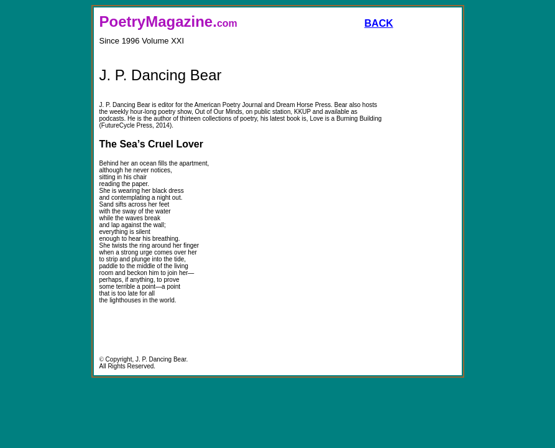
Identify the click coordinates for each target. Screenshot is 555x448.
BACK (378, 23)
